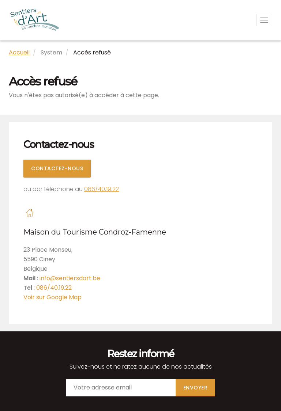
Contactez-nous (57, 168)
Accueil (19, 52)
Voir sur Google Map (52, 297)
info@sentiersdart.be (70, 278)
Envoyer (195, 387)
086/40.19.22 (101, 189)
